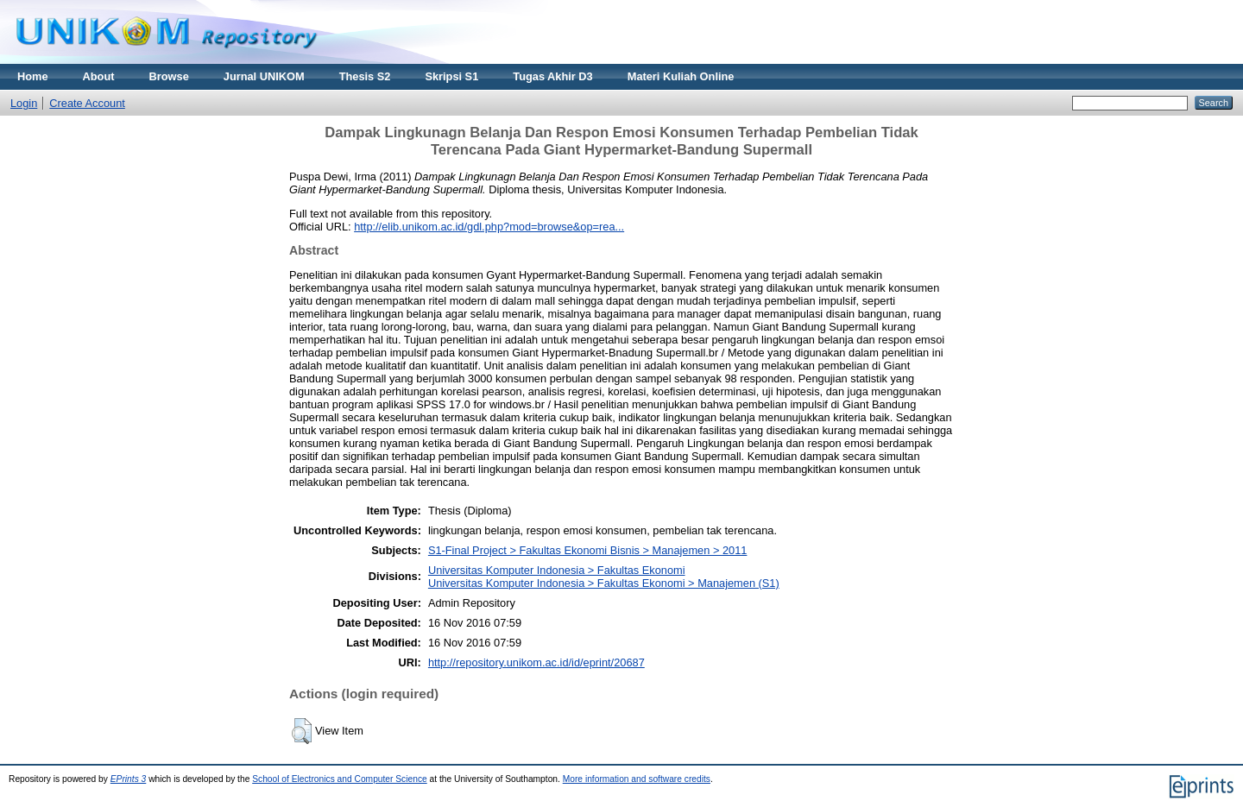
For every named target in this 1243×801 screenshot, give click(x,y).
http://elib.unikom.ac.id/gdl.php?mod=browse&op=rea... (489, 226)
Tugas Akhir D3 (552, 76)
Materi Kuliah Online (681, 76)
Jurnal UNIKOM (264, 76)
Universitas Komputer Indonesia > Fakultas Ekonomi (556, 570)
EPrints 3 (128, 779)
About (99, 76)
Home (32, 76)
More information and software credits (636, 779)
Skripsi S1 (451, 76)
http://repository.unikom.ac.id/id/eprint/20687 (536, 662)
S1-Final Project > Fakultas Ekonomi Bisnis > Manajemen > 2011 (588, 550)
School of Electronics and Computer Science (339, 779)
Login (23, 103)
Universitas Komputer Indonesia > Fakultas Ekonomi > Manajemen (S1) (603, 583)
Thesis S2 (365, 76)
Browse (169, 76)
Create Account (87, 103)
